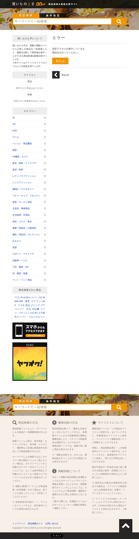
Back (65, 75)
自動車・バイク (20, 260)
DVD (14, 130)
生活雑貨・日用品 (21, 215)
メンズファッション (22, 182)
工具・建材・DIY (20, 267)
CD (14, 124)
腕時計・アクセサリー (23, 189)
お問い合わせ (51, 523)
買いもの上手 (29, 4)
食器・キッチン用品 (22, 202)
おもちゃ (16, 241)
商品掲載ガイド (35, 523)
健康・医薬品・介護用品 (24, 228)
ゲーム (15, 137)
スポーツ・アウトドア (23, 254)
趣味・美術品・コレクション (26, 234)
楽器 (14, 247)
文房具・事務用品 (21, 208)
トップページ (18, 523)
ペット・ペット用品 (22, 280)
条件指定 (52, 15)
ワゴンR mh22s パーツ (26, 297)
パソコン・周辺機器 (22, 143)
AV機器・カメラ (20, 156)
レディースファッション (24, 176)
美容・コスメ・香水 (22, 221)
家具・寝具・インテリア (24, 163)
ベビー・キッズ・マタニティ (26, 195)
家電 (14, 150)
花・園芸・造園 (20, 273)
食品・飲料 (17, 169)
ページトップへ (125, 525)
